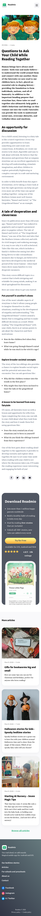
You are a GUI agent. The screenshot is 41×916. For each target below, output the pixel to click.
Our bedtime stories (10, 863)
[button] (36, 5)
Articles (5, 867)
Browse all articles (21, 830)
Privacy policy (15, 912)
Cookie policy (27, 912)
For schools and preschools (13, 872)
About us (5, 876)
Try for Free (20, 542)
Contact (5, 881)
